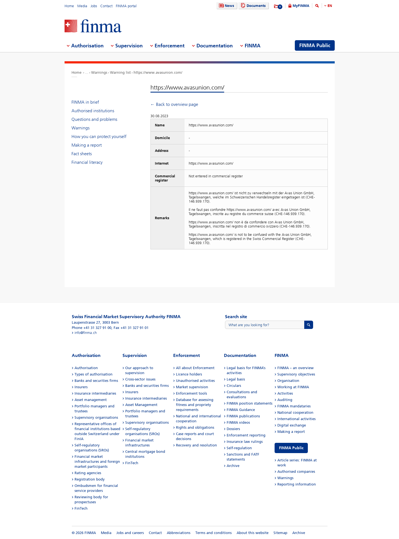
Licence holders (189, 374)
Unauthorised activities (195, 381)
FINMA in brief (85, 102)
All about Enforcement (195, 368)
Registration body (90, 479)
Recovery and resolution (196, 445)
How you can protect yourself (98, 136)
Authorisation (86, 368)
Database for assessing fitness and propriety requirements (194, 405)
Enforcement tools (191, 393)
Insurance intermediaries (95, 393)
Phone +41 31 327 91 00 (91, 328)
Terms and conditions (213, 533)
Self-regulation (239, 448)
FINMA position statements (249, 403)
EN (330, 6)
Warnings (99, 72)
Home (69, 6)
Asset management (91, 400)
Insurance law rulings (245, 442)
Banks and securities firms (96, 381)
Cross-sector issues (140, 379)
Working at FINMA (293, 387)
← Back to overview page (174, 104)
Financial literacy (87, 162)
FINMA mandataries (294, 406)
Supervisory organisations (96, 417)
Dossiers (233, 429)
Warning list (120, 72)
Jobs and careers (130, 533)
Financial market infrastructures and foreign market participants (97, 461)
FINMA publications (243, 416)
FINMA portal (126, 6)
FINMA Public (291, 448)
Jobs (94, 6)
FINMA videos (238, 422)
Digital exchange (291, 425)
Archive (233, 466)
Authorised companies (296, 471)
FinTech (81, 508)
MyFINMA (301, 6)
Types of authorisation (93, 374)
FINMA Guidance (241, 410)
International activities (296, 419)
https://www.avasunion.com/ (158, 72)
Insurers (81, 387)
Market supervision (192, 387)
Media (82, 6)
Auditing (284, 400)
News (226, 6)
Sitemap (280, 533)
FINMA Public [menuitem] (314, 45)
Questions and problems (94, 119)
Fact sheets (81, 153)
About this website (252, 533)
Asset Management (141, 405)
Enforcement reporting (246, 435)
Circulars (234, 386)
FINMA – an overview (295, 368)
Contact (106, 6)
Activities (285, 393)
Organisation (288, 381)
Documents (252, 6)
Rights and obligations (195, 427)
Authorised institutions (92, 110)
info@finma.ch (86, 333)
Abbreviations (178, 533)
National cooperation (295, 412)
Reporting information (296, 484)
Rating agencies (88, 473)
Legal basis (236, 379)
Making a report (86, 145)
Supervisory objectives (296, 374)
